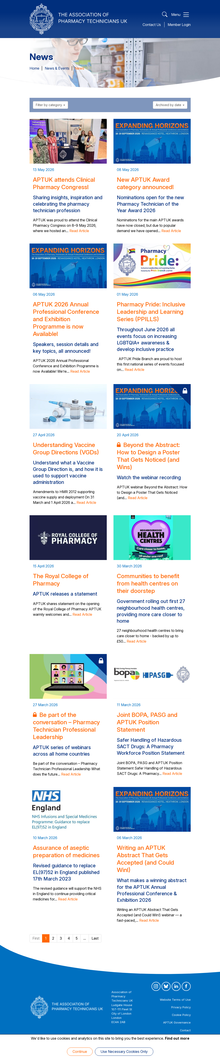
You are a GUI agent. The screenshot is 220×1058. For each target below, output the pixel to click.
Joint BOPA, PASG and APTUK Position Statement (147, 722)
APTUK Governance (177, 1022)
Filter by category (50, 105)
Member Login (179, 24)
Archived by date (170, 105)
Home (34, 68)
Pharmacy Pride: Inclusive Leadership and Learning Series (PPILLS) (151, 312)
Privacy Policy (181, 1007)
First (35, 938)
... (84, 938)
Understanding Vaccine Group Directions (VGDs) (66, 448)
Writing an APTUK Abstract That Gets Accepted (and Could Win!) (145, 858)
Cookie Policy (181, 1015)
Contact (185, 1030)
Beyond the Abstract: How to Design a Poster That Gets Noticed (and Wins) (148, 455)
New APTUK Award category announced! (145, 183)
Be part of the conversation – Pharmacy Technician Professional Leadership (66, 725)
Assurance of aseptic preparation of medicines (66, 851)
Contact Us (152, 24)
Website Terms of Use (175, 999)
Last (95, 938)
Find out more (177, 1038)
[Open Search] (164, 14)
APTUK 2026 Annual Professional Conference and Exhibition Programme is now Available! (66, 319)
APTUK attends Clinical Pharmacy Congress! (64, 183)
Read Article (79, 231)
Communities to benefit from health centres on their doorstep (148, 583)
